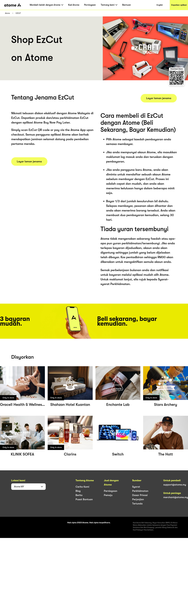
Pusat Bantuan (84, 499)
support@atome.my (174, 484)
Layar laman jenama (29, 161)
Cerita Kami (82, 486)
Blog (78, 491)
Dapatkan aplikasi (179, 5)
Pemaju (108, 495)
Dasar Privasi (139, 495)
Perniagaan (90, 5)
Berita (79, 495)
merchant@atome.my (175, 497)
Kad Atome (73, 5)
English (160, 5)
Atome (7, 13)
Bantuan (126, 5)
